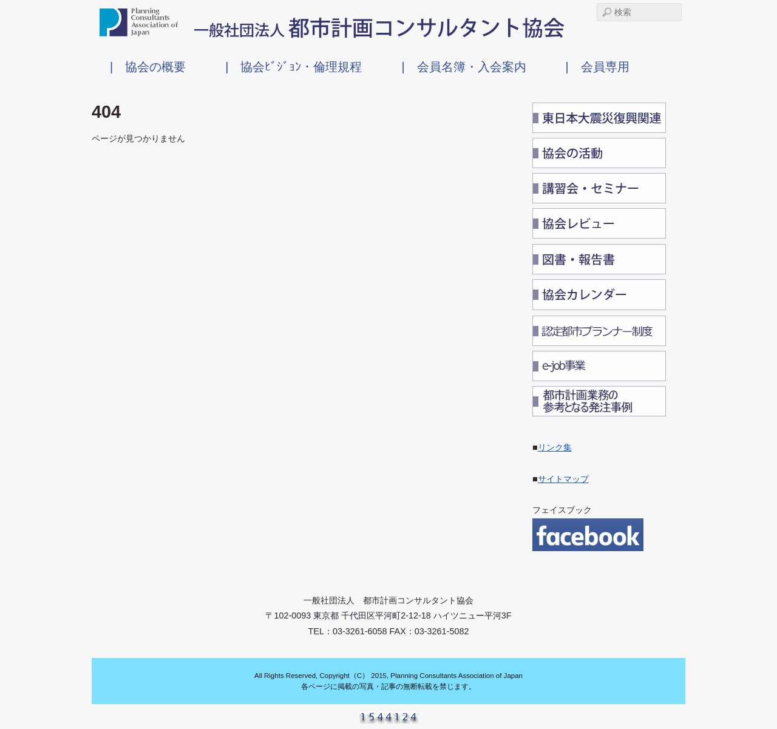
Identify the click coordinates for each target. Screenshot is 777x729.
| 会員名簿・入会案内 (463, 66)
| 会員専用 (597, 66)
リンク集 (555, 447)
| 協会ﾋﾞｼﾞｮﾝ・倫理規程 (293, 66)
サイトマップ (563, 479)
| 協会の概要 (148, 66)
